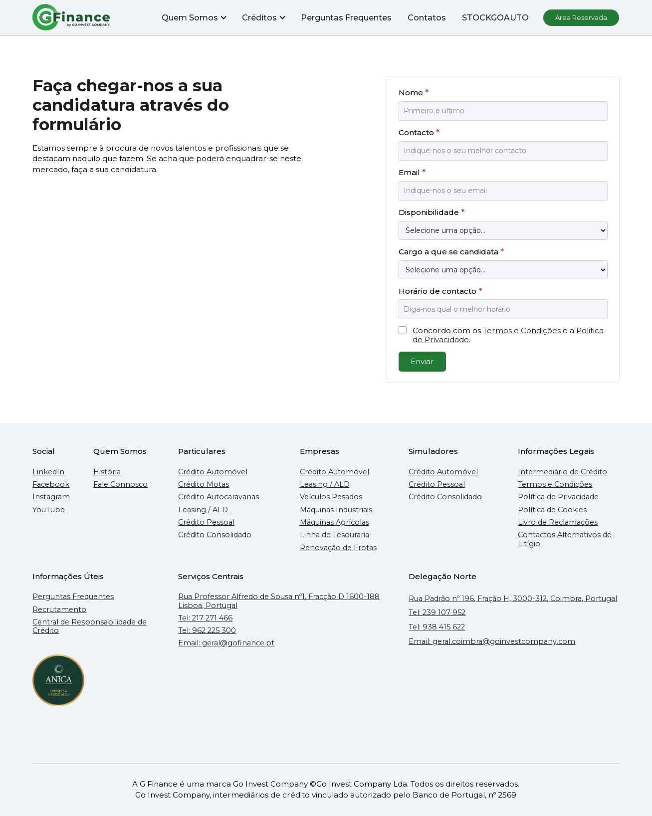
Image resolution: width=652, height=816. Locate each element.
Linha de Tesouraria (334, 535)
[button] (194, 17)
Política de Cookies (552, 510)
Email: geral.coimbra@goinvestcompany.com (492, 641)
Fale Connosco (120, 484)
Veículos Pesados (331, 497)
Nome (414, 92)
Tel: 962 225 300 (207, 630)
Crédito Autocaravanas (218, 497)
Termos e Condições (522, 330)
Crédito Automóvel (212, 472)
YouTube (48, 510)
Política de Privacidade (558, 497)
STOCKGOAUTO (495, 17)
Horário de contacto (440, 291)
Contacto (419, 132)
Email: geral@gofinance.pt (226, 643)
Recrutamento (59, 610)
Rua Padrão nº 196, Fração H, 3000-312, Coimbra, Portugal (513, 599)
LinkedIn (48, 472)
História (107, 472)
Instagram (51, 497)
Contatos (427, 17)
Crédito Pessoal (206, 522)
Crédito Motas (203, 484)
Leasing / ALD (203, 510)
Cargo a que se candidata (451, 251)
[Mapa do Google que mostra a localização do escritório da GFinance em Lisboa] (283, 698)
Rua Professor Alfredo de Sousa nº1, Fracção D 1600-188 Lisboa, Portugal (279, 601)
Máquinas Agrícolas (334, 522)
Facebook (50, 484)
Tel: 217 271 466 (205, 618)
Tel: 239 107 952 (437, 613)
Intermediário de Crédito (562, 472)
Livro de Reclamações (558, 522)
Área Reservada (582, 17)
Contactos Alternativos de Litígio (565, 539)
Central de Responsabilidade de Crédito (89, 626)
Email (412, 172)
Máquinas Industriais (336, 510)
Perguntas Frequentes (346, 17)
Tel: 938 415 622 (437, 627)
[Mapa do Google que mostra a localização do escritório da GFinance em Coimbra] (514, 698)
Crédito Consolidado (214, 535)
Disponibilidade (431, 212)
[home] (72, 17)
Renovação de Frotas (338, 548)
